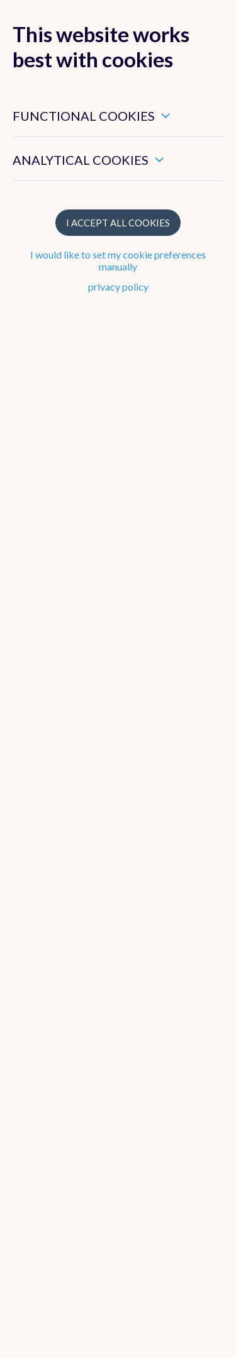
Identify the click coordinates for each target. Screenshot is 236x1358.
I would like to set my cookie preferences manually (118, 260)
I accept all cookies (118, 222)
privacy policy (118, 286)
